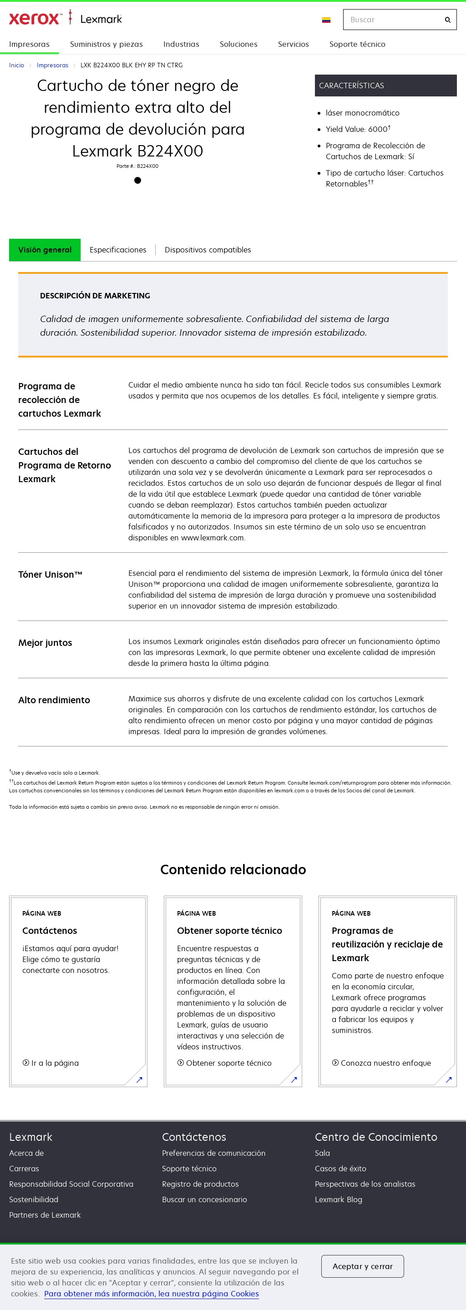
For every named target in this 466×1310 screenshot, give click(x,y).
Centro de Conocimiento (376, 1137)
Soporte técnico (357, 44)
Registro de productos (200, 1184)
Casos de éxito (340, 1169)
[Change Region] (327, 19)
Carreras (24, 1169)
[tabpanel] (233, 509)
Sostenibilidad (33, 1199)
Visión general (44, 250)
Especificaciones (118, 250)
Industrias (181, 44)
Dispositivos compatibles (208, 250)
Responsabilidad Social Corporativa (71, 1184)
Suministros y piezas (106, 44)
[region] (233, 1276)
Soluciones (239, 44)
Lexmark (30, 1137)
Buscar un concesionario (204, 1199)
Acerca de (26, 1153)
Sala (322, 1153)
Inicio (65, 17)
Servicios (293, 44)
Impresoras (29, 44)
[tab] (45, 250)
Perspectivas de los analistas (365, 1184)
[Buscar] (448, 20)
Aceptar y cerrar (363, 1266)
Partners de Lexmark (45, 1215)
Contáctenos (194, 1137)
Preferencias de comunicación (214, 1153)
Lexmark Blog (338, 1199)
